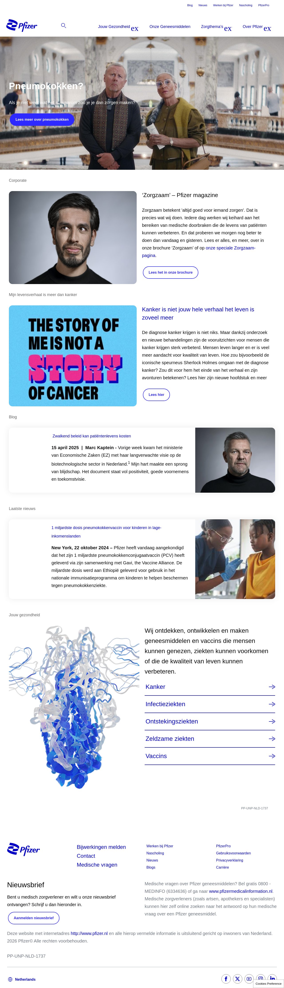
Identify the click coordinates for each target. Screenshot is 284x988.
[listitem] (252, 26)
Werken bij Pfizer (223, 5)
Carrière (222, 867)
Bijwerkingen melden (101, 847)
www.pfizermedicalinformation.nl (240, 891)
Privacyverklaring (229, 860)
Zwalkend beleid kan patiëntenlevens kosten (91, 436)
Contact (86, 856)
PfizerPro (263, 5)
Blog (190, 5)
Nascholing (245, 5)
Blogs (150, 867)
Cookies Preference (269, 983)
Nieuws (203, 5)
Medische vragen (97, 865)
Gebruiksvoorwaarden (233, 853)
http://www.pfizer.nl (89, 933)
